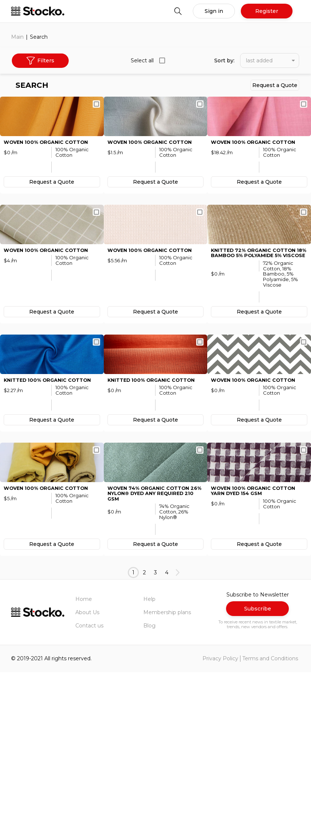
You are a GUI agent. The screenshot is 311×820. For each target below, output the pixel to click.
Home (83, 747)
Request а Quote (274, 85)
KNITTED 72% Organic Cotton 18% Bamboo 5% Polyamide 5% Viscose (257, 326)
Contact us (89, 773)
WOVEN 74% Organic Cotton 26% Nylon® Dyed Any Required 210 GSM (152, 641)
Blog (149, 773)
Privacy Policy (220, 806)
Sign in (214, 11)
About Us (87, 760)
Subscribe (257, 757)
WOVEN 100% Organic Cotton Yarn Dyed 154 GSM (257, 638)
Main (17, 37)
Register (266, 11)
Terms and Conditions (270, 806)
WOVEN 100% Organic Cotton (50, 177)
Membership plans (167, 760)
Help (149, 747)
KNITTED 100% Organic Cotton (51, 492)
